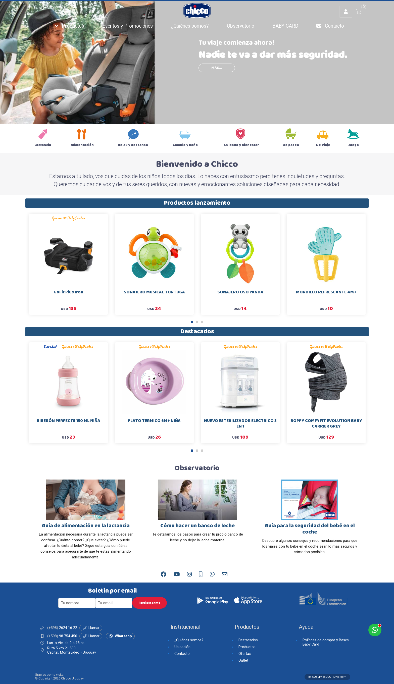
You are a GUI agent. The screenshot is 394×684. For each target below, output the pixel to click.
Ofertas (244, 654)
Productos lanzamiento (197, 203)
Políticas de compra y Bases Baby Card (326, 642)
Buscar (52, 7)
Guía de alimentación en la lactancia (86, 526)
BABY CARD (285, 26)
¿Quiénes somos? (190, 26)
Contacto (330, 26)
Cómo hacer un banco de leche (197, 526)
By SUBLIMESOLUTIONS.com (327, 676)
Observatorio (240, 26)
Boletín (82, 7)
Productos (69, 26)
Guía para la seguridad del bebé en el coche (310, 529)
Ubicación (182, 647)
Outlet (243, 660)
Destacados (197, 332)
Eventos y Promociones (127, 26)
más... (216, 68)
